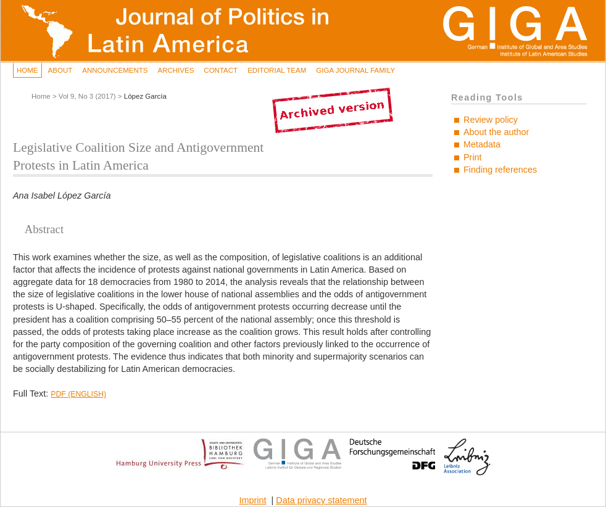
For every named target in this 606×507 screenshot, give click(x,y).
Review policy (490, 120)
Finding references (500, 170)
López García (145, 96)
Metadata (481, 144)
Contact (221, 70)
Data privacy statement (321, 500)
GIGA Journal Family (355, 70)
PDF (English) (78, 394)
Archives (175, 70)
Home (27, 70)
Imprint (253, 500)
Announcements (114, 70)
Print (472, 157)
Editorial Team (276, 70)
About (60, 70)
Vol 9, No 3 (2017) (87, 96)
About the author (496, 132)
